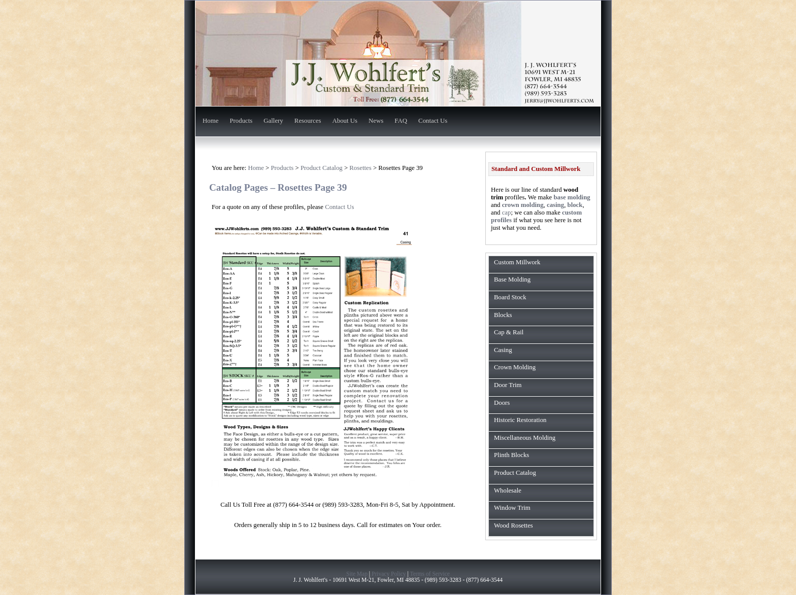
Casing (503, 350)
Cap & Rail (508, 332)
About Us (345, 121)
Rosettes (360, 167)
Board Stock (510, 297)
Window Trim (512, 507)
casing (555, 204)
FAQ (400, 121)
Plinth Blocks (511, 455)
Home (210, 121)
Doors (502, 402)
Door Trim (507, 385)
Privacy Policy (389, 574)
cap (506, 212)
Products (240, 121)
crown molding (523, 204)
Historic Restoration (520, 420)
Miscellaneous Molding (524, 437)
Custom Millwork (517, 262)
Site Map (357, 574)
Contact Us (432, 121)
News (376, 121)
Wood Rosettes (513, 525)
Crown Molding (515, 367)
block (575, 204)
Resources (307, 121)
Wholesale (507, 490)
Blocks (503, 315)
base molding (571, 197)
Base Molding (512, 279)
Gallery (273, 121)
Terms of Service (430, 574)
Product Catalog (515, 472)
